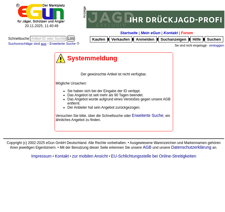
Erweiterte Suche (147, 115)
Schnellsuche (19, 39)
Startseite (129, 33)
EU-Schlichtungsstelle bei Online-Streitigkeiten (153, 156)
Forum (187, 33)
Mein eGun (150, 33)
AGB (147, 147)
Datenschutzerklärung (191, 147)
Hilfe (197, 39)
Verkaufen (120, 39)
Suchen (214, 39)
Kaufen (98, 39)
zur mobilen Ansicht (90, 156)
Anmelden (145, 39)
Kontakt (171, 33)
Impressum (41, 156)
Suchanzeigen (173, 39)
